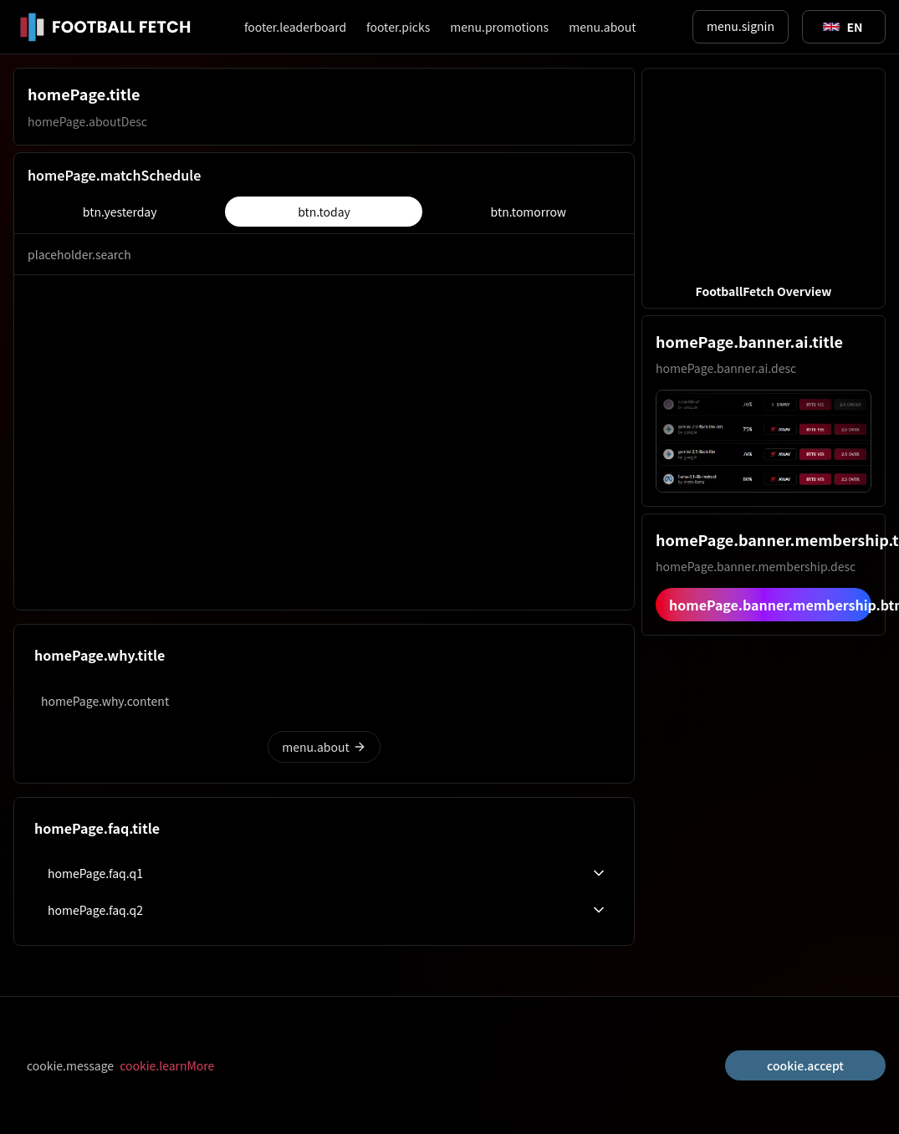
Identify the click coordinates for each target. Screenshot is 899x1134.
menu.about (602, 26)
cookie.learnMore (167, 1065)
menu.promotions (499, 26)
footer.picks (398, 26)
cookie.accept (805, 1065)
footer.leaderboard (295, 26)
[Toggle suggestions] (843, 27)
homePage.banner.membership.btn (770, 605)
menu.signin (740, 26)
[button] (763, 188)
